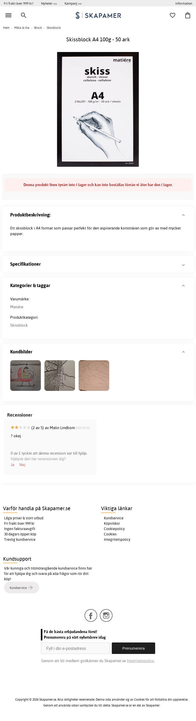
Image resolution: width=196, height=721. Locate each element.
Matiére (16, 306)
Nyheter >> (49, 3)
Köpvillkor (112, 523)
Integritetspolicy (117, 539)
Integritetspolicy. (141, 660)
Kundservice (114, 518)
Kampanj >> (73, 3)
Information (183, 3)
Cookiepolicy (114, 528)
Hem (6, 28)
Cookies (110, 534)
